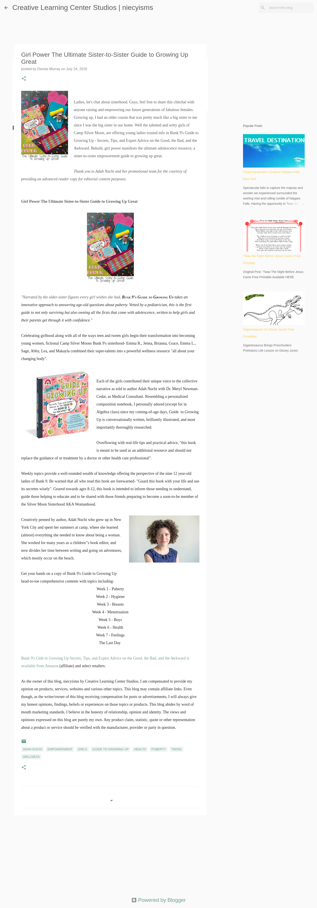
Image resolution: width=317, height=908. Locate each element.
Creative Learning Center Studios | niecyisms (82, 7)
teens (176, 749)
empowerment (60, 749)
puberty (158, 749)
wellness (31, 756)
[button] (23, 79)
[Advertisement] (110, 852)
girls (82, 749)
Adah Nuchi (32, 749)
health (140, 749)
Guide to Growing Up (110, 749)
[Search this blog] (290, 7)
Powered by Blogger (158, 900)
